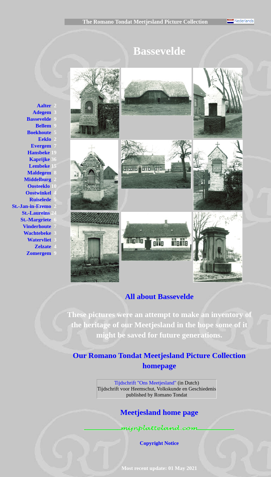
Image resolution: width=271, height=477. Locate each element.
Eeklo (44, 139)
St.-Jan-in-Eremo (31, 206)
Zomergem (38, 253)
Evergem (41, 146)
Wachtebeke (37, 233)
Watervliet (39, 240)
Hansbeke (39, 152)
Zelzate (43, 246)
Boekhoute (39, 132)
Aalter (44, 105)
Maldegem (39, 172)
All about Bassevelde (159, 296)
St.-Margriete (35, 219)
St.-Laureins (36, 213)
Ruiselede (40, 199)
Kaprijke (39, 159)
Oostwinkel (38, 193)
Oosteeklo (39, 186)
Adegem (42, 112)
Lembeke (39, 166)
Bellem (43, 126)
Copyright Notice (159, 443)
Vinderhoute (37, 226)
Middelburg (37, 179)
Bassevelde (39, 119)
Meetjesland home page (159, 412)
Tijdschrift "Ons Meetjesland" (145, 383)
